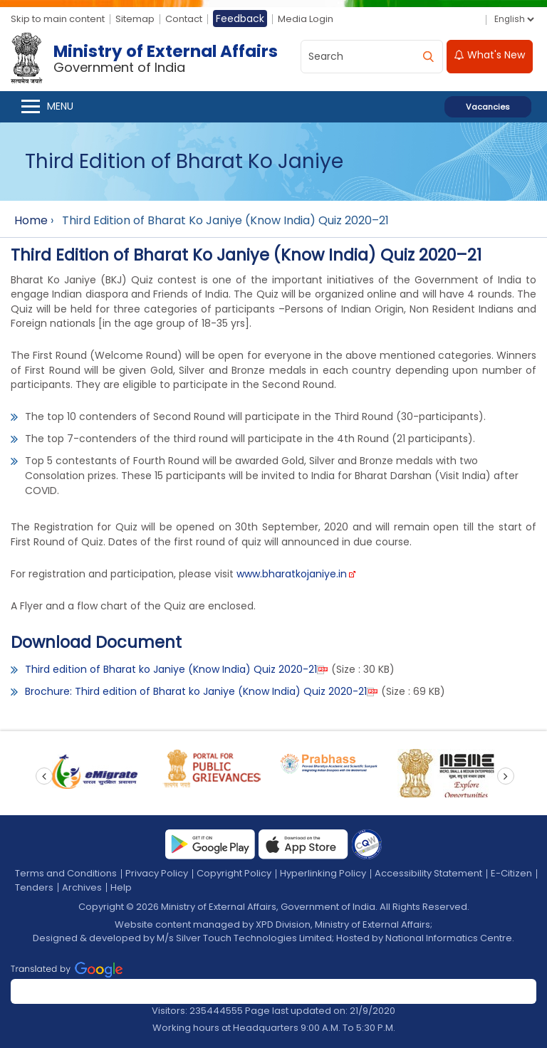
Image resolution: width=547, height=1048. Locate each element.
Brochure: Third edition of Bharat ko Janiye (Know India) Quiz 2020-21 (196, 691)
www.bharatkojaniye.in (291, 574)
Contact (183, 19)
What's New (489, 55)
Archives (82, 887)
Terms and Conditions (66, 873)
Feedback (240, 18)
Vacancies (488, 106)
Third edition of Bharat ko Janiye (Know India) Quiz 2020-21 (171, 669)
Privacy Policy (156, 873)
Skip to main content (58, 19)
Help (121, 887)
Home (31, 220)
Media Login (305, 19)
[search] (428, 56)
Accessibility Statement (428, 873)
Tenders (34, 887)
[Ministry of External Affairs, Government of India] (147, 58)
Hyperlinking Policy (323, 873)
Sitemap (135, 19)
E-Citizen (511, 873)
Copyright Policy (234, 873)
